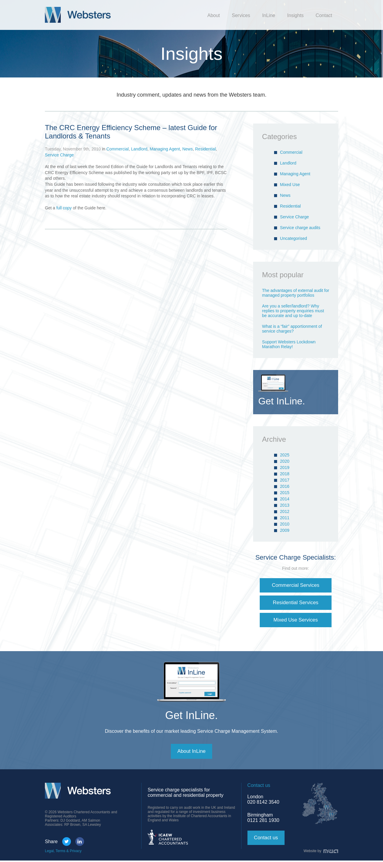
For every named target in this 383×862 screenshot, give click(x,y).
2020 (284, 461)
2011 (284, 517)
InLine (268, 15)
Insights (295, 15)
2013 (284, 505)
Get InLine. (191, 716)
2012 (284, 511)
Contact (324, 15)
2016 (284, 486)
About (213, 15)
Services (241, 15)
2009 (284, 530)
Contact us (267, 839)
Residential (205, 149)
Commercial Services (295, 585)
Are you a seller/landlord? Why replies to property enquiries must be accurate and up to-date (293, 311)
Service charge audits (300, 227)
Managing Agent (165, 149)
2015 (284, 492)
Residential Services (295, 603)
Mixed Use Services (295, 621)
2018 (284, 473)
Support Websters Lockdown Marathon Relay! (289, 344)
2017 (284, 480)
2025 (284, 455)
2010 (284, 524)
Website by (321, 852)
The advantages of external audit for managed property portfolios (295, 293)
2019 (284, 467)
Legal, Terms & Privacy (63, 852)
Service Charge (59, 155)
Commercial (117, 149)
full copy (64, 207)
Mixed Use (290, 184)
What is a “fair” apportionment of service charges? (292, 328)
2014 (284, 499)
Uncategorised (293, 238)
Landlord (139, 149)
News (187, 149)
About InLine (191, 753)
